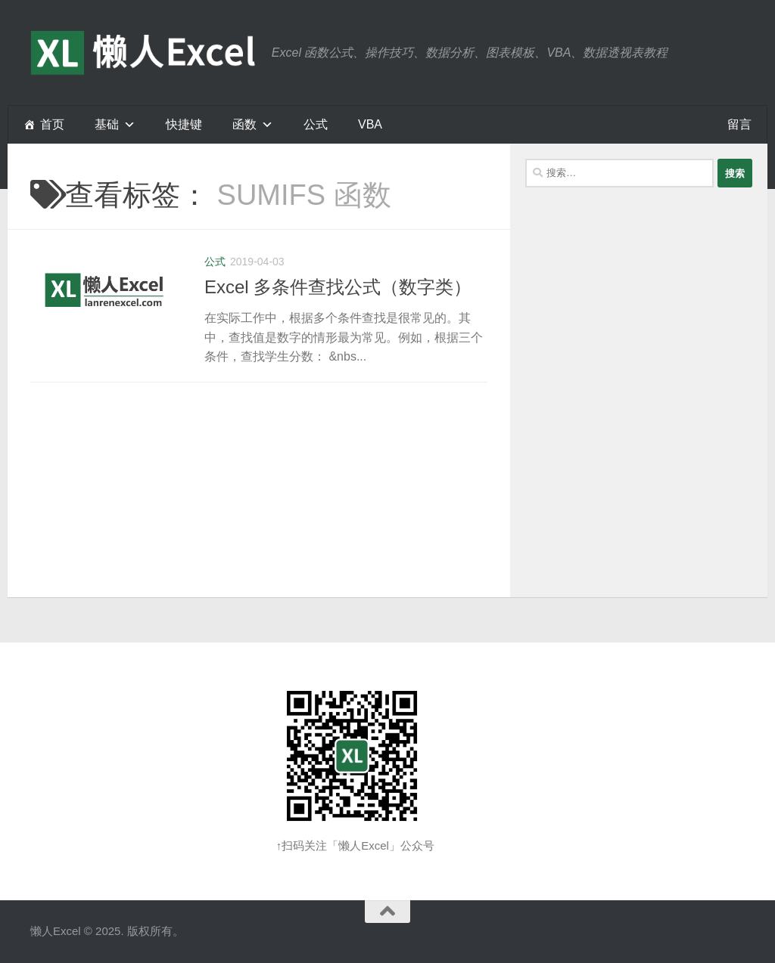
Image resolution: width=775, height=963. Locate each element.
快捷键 (184, 124)
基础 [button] (107, 124)
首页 (52, 124)
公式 (315, 124)
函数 (244, 124)
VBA (370, 124)
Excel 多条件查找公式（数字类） (338, 287)
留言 (739, 124)
